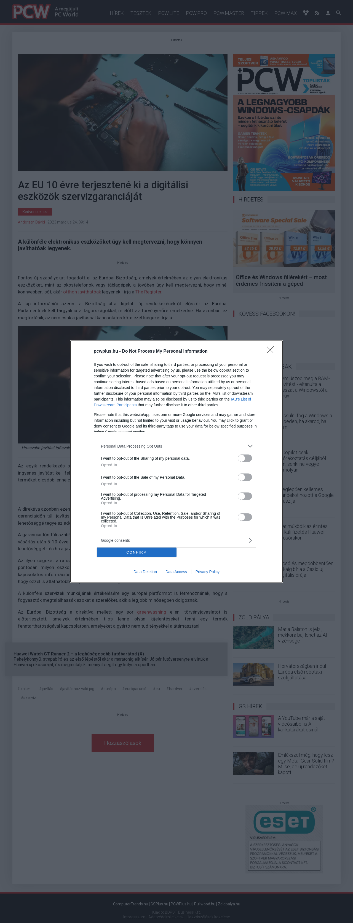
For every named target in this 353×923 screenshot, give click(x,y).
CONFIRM (136, 552)
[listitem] (176, 446)
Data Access (176, 572)
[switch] (245, 458)
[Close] (272, 351)
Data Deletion (145, 572)
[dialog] (176, 461)
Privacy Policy (208, 572)
